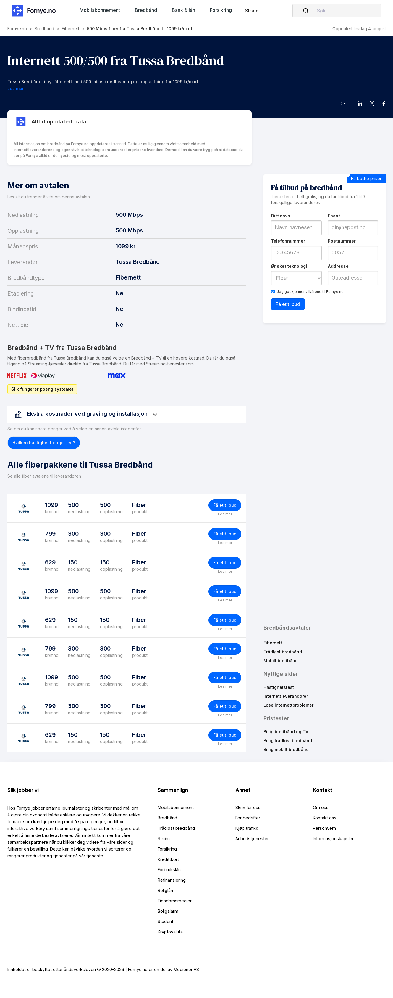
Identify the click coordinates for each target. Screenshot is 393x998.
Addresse (338, 266)
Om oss (321, 807)
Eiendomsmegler (175, 900)
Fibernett (272, 642)
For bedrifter (247, 817)
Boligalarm (168, 911)
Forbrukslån (169, 869)
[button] (100, 10)
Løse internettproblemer (288, 704)
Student (165, 921)
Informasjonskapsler (333, 838)
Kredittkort (168, 859)
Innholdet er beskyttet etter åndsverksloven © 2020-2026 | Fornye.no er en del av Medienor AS (103, 969)
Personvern (324, 828)
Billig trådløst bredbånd (287, 740)
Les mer (225, 514)
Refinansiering (172, 880)
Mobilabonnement (176, 807)
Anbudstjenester (252, 838)
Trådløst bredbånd (282, 651)
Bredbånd (167, 817)
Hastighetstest (278, 687)
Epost (334, 215)
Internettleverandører (285, 696)
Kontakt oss (325, 817)
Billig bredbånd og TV (285, 731)
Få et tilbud (225, 505)
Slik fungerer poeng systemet (42, 389)
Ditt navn (280, 215)
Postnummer (342, 240)
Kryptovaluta (170, 931)
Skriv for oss (248, 807)
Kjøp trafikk (246, 828)
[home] (35, 10)
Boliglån (165, 890)
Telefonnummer (288, 240)
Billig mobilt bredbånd (286, 749)
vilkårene (313, 291)
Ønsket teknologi (289, 266)
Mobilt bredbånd (280, 660)
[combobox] (336, 10)
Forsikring (167, 848)
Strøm (251, 11)
